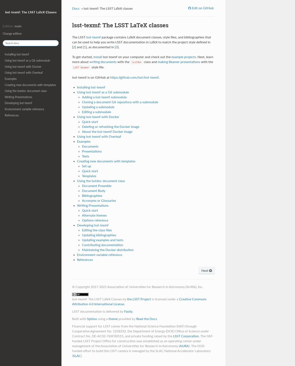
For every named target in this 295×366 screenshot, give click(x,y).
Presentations (92, 151)
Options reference (95, 220)
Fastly (128, 311)
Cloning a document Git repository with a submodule (120, 102)
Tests (85, 156)
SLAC (77, 356)
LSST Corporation (186, 336)
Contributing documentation (102, 245)
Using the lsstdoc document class (26, 91)
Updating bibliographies (99, 235)
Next (206, 270)
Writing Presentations (18, 97)
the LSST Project (139, 299)
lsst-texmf (93, 37)
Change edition (12, 33)
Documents (90, 146)
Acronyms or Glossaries (99, 200)
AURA (184, 346)
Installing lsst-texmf (17, 54)
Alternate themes (94, 215)
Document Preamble (96, 186)
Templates (89, 176)
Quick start (90, 122)
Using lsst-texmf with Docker (23, 66)
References (12, 115)
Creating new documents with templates (30, 85)
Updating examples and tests (102, 240)
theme (113, 319)
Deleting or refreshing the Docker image (110, 127)
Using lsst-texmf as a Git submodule (27, 60)
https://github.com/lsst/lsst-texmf (134, 77)
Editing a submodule (96, 112)
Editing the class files (97, 230)
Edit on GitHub (202, 8)
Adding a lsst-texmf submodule (104, 97)
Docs (75, 8)
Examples (11, 78)
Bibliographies (92, 195)
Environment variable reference (24, 109)
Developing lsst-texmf (18, 103)
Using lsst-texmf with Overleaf (24, 72)
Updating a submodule (98, 107)
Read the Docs (146, 319)
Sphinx (92, 319)
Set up (86, 166)
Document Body (93, 191)
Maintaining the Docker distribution (108, 250)
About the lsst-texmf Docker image (107, 131)
